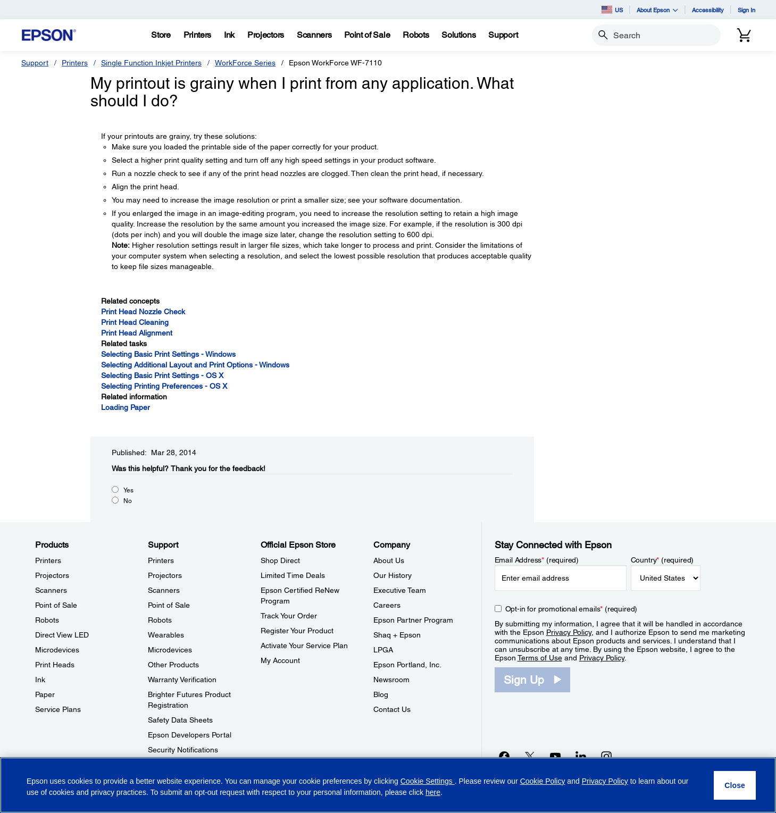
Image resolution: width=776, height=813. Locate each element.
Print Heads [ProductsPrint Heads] (54, 664)
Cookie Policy (542, 781)
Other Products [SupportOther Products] (173, 664)
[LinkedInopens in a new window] (580, 756)
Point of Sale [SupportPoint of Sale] (169, 605)
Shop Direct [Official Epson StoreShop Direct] (280, 560)
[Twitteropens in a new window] (529, 756)
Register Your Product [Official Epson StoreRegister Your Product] (297, 630)
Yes (128, 490)
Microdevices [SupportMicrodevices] (170, 650)
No (127, 501)
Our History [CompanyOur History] (392, 575)
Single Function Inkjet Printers (151, 62)
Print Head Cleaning (135, 322)
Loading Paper (125, 407)
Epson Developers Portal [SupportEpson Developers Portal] (189, 735)
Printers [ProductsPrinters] (48, 560)
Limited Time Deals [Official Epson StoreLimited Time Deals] (293, 575)
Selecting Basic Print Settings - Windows (168, 354)
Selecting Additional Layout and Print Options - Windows (195, 365)
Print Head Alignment (136, 333)
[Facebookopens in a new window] (504, 756)
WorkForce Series (245, 62)
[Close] (735, 785)
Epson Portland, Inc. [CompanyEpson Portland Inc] (407, 664)
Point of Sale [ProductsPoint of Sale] (56, 605)
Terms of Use (540, 657)
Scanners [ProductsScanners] (51, 590)
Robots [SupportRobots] (160, 620)
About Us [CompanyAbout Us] (388, 560)
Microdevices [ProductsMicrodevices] (57, 650)
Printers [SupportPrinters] (161, 560)
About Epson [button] (657, 9)
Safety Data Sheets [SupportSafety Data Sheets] (180, 720)
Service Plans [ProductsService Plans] (58, 709)
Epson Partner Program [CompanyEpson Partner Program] (413, 620)
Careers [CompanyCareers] (386, 605)
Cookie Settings (427, 781)
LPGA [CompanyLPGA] (383, 650)
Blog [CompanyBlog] (380, 694)
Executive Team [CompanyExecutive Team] (399, 590)
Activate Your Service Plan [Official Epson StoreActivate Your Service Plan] (304, 645)
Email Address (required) (537, 560)
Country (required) (662, 560)
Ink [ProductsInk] (40, 679)
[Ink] (229, 35)
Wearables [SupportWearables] (166, 635)
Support (34, 62)
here (432, 792)
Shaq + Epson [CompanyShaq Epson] (397, 635)
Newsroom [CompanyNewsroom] (391, 679)
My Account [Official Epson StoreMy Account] (280, 660)
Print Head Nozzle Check (143, 311)
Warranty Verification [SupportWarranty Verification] (182, 679)
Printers (75, 62)
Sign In (746, 9)
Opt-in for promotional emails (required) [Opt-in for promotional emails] (571, 609)
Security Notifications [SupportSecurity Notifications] (183, 749)
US (612, 9)
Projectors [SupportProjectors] (165, 575)
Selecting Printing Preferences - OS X (164, 386)
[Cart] (744, 35)
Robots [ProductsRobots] (47, 620)
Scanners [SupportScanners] (164, 590)
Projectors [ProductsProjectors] (52, 575)
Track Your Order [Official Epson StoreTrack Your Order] (289, 615)
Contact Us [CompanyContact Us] (392, 709)
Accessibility (708, 9)
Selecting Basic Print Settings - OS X (162, 375)
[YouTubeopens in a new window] (555, 756)
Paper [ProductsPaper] (45, 694)
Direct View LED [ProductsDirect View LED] (62, 635)
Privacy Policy (568, 632)
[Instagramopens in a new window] (606, 756)
